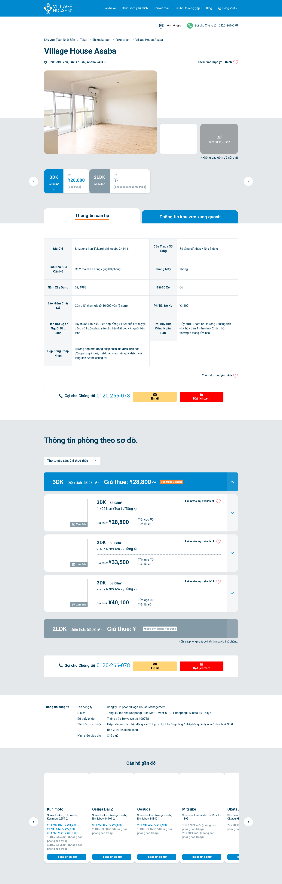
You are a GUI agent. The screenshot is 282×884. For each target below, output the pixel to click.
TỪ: (69, 175)
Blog (209, 8)
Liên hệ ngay (173, 25)
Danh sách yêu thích (135, 8)
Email (155, 398)
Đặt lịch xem (201, 398)
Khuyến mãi (161, 8)
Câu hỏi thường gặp (187, 8)
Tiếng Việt (228, 8)
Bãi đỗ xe (109, 8)
